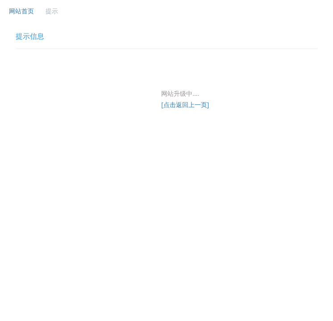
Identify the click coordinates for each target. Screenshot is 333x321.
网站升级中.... (180, 93)
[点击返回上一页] (185, 104)
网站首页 (21, 11)
